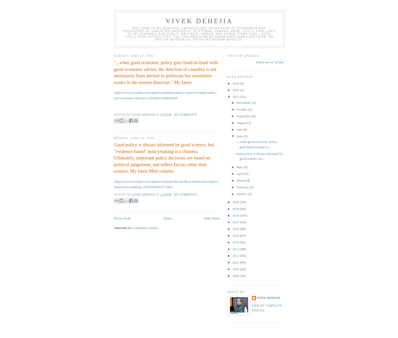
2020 (236, 202)
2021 (236, 97)
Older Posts (211, 218)
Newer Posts (122, 218)
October (242, 109)
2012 (236, 256)
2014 (236, 242)
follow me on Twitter (270, 62)
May (239, 167)
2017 (236, 222)
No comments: (186, 114)
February (242, 187)
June (239, 136)
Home (167, 218)
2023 (236, 83)
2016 (236, 229)
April (240, 174)
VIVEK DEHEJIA (199, 21)
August (241, 123)
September (244, 116)
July (239, 129)
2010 (236, 269)
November (243, 103)
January (242, 194)
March (241, 180)
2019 (236, 209)
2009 (236, 276)
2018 (236, 215)
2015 (236, 236)
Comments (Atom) (145, 228)
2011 (236, 262)
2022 (236, 90)
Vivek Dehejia (268, 298)
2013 (236, 249)
